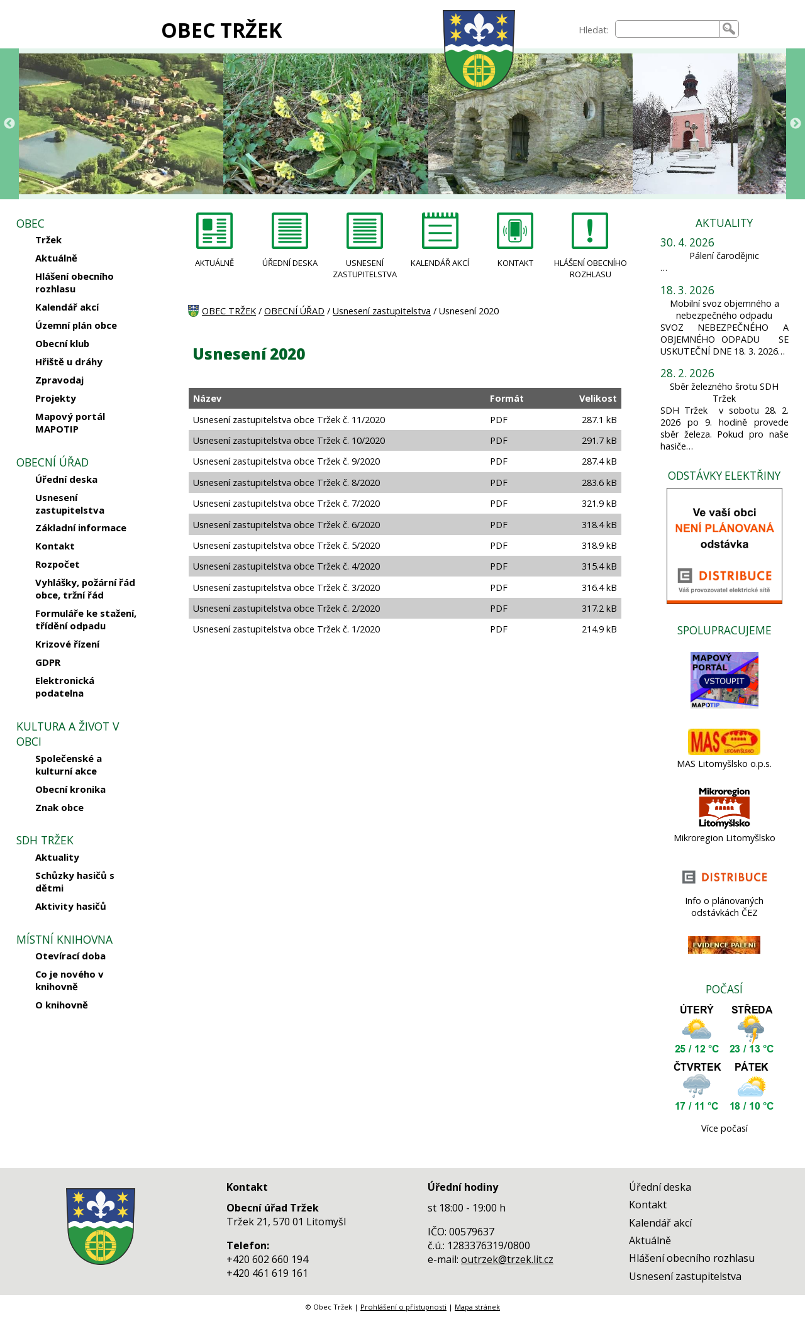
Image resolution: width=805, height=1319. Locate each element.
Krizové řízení (67, 643)
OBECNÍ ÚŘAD (294, 311)
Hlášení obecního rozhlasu (74, 282)
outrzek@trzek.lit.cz (507, 1259)
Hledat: (594, 30)
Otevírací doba (70, 955)
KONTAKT (515, 262)
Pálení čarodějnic (724, 256)
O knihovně (61, 1004)
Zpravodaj (59, 379)
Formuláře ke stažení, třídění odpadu (85, 619)
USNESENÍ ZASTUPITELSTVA (365, 268)
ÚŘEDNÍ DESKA (290, 262)
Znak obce (59, 807)
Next (795, 124)
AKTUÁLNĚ (214, 262)
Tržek (48, 239)
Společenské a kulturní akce (68, 764)
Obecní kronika (70, 789)
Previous (9, 124)
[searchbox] (667, 29)
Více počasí (724, 1128)
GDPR (47, 662)
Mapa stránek (477, 1306)
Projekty (55, 398)
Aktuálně (56, 257)
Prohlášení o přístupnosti (403, 1306)
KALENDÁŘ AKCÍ (440, 262)
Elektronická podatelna (64, 686)
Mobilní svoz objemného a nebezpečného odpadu (724, 309)
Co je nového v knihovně (69, 980)
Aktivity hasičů (70, 906)
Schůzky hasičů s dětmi (74, 881)
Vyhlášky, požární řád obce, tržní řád (85, 588)
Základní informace (80, 527)
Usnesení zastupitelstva (69, 503)
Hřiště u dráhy (69, 361)
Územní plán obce (76, 325)
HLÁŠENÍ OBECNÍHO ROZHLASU (590, 268)
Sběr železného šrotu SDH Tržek (724, 392)
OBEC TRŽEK (221, 29)
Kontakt (55, 545)
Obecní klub (62, 343)
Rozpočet (57, 564)
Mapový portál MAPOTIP (70, 422)
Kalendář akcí (67, 307)
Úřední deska (66, 479)
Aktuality (57, 857)
